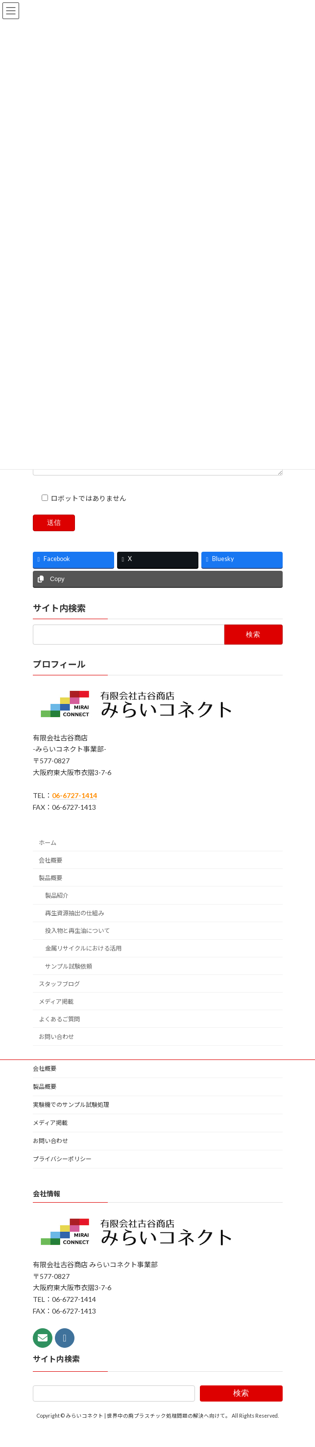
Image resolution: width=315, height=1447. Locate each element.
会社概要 (50, 876)
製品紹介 (56, 911)
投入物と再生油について (77, 946)
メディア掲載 (56, 1017)
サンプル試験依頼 (68, 982)
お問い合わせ (56, 1053)
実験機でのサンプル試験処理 (71, 1120)
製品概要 (50, 894)
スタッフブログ (59, 1000)
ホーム (47, 859)
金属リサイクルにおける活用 (83, 965)
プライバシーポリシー (62, 1175)
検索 (241, 1409)
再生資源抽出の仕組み (74, 929)
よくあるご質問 (59, 1035)
